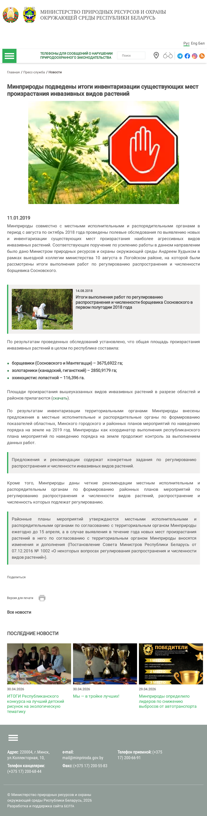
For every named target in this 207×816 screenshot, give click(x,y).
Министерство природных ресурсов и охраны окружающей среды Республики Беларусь (103, 15)
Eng (194, 43)
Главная (13, 72)
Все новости (19, 612)
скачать (60, 398)
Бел (201, 43)
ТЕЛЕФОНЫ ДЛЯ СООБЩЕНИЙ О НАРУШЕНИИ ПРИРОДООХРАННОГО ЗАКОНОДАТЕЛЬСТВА (76, 55)
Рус (186, 43)
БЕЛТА (69, 806)
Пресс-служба (34, 72)
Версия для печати (20, 598)
